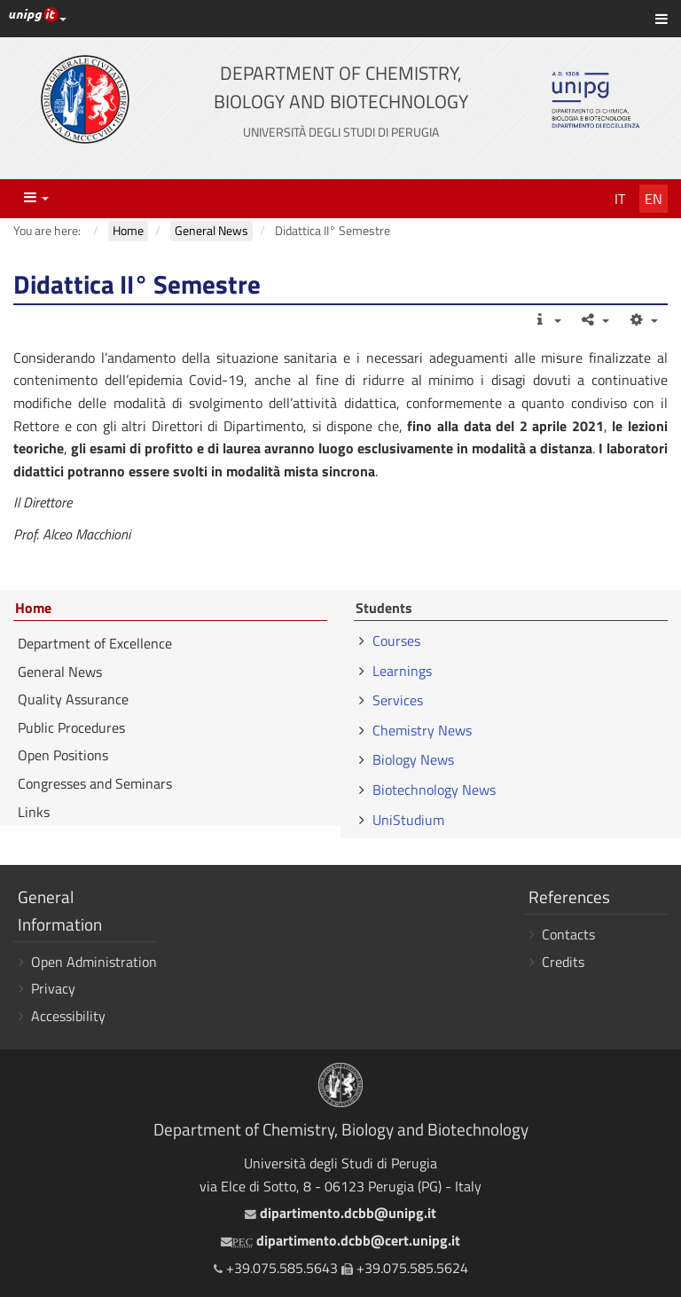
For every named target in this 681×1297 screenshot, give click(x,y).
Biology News (413, 759)
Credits (563, 961)
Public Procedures (71, 727)
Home (33, 609)
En (653, 198)
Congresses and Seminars (95, 783)
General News (60, 671)
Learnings (402, 670)
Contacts (568, 934)
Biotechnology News (434, 789)
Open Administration (94, 961)
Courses (396, 640)
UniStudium (408, 819)
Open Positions (63, 755)
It (619, 198)
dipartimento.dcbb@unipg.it (340, 1212)
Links (34, 811)
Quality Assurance (73, 699)
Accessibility (68, 1015)
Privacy (53, 988)
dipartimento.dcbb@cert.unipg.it (340, 1240)
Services (397, 700)
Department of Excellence (95, 643)
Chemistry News (422, 730)
